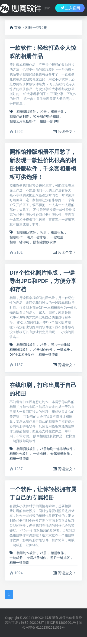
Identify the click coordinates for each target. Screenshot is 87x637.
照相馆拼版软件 (44, 242)
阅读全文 (64, 132)
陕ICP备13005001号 (61, 622)
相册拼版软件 (26, 111)
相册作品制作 (19, 116)
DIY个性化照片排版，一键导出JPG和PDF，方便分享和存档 (43, 280)
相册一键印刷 (49, 121)
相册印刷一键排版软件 (56, 449)
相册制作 (16, 237)
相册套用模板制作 (22, 121)
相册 (43, 111)
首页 (15, 28)
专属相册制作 (60, 454)
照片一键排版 (36, 237)
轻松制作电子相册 (46, 116)
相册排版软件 (19, 349)
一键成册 (56, 237)
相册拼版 (57, 111)
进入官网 (70, 8)
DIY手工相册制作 (22, 354)
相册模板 (57, 232)
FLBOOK (38, 618)
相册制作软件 (43, 349)
